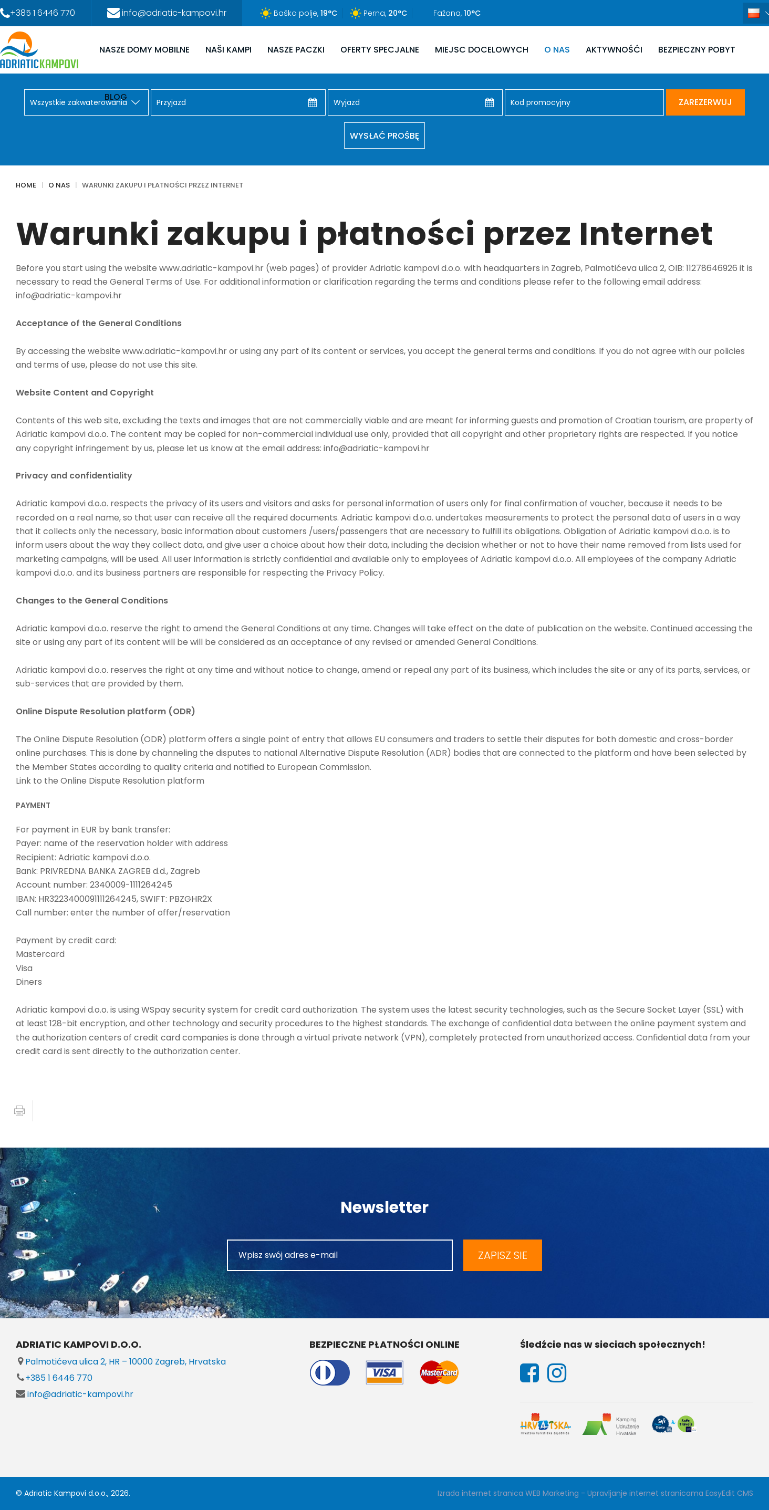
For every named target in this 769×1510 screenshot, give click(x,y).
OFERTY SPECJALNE (379, 50)
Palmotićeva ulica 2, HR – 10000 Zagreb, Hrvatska (121, 1362)
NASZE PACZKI (296, 50)
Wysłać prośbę (384, 136)
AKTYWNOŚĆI (614, 50)
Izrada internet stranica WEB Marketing (508, 1493)
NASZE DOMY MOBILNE (144, 50)
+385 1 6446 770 (54, 1378)
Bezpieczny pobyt (696, 50)
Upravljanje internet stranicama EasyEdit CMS (670, 1493)
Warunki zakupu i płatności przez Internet (162, 185)
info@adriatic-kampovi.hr (74, 1394)
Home (26, 185)
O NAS (557, 50)
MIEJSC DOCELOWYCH (481, 50)
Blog (116, 97)
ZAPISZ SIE (502, 1255)
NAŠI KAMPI (228, 50)
